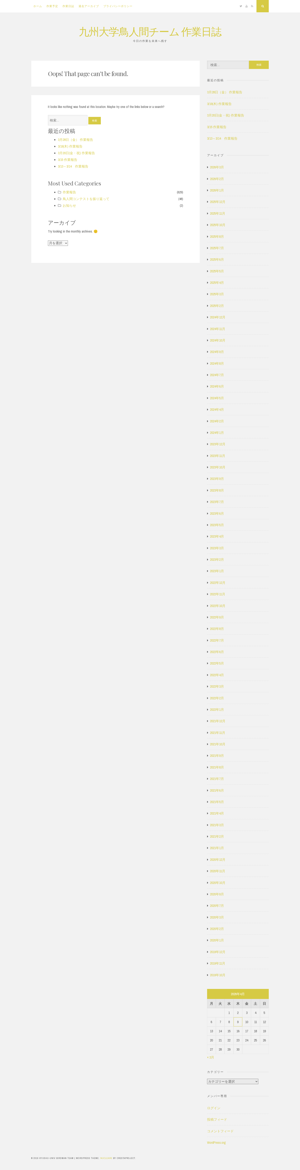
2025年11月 (217, 213)
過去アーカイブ (89, 6)
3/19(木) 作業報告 (70, 146)
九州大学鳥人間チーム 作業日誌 (150, 31)
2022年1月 (217, 709)
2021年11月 (217, 732)
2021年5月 (217, 802)
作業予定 (52, 6)
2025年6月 (217, 259)
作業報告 (69, 192)
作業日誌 (68, 6)
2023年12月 (217, 444)
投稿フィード (217, 1119)
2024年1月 (217, 432)
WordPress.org (216, 1142)
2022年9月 (217, 617)
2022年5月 (217, 663)
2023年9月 (217, 478)
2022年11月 (217, 594)
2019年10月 (217, 975)
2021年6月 (217, 790)
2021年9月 (217, 755)
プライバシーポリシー (117, 6)
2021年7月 (217, 778)
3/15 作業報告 (67, 159)
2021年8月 (217, 767)
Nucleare (106, 1158)
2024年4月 (217, 409)
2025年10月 (217, 225)
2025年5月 (217, 271)
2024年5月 (217, 398)
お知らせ (69, 205)
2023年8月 (217, 490)
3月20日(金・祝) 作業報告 (76, 153)
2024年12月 (217, 317)
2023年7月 (217, 501)
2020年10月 (217, 882)
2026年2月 (217, 178)
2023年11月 (217, 455)
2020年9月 (217, 894)
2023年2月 (217, 559)
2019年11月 (217, 963)
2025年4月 (217, 282)
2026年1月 (217, 190)
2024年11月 (217, 329)
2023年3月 (217, 548)
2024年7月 (217, 375)
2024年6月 (217, 386)
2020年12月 (217, 859)
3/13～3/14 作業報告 (73, 166)
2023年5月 (217, 525)
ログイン (213, 1108)
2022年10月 (217, 605)
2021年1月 (217, 848)
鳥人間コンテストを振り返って (86, 198)
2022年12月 (217, 582)
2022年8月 (217, 628)
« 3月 (210, 1057)
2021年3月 (217, 825)
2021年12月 (217, 721)
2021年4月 (217, 813)
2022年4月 (217, 675)
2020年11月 (217, 871)
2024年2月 (217, 421)
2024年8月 (217, 363)
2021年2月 (217, 836)
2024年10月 (217, 340)
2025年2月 (217, 305)
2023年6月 (217, 513)
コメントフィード (220, 1131)
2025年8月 (217, 236)
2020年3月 (217, 917)
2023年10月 (217, 467)
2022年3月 (217, 686)
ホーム (37, 6)
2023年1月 (217, 571)
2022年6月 (217, 651)
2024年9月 (217, 351)
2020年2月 (217, 928)
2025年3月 (217, 294)
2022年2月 (217, 698)
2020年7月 (217, 905)
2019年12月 (217, 952)
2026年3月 (217, 167)
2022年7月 (217, 640)
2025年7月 (217, 248)
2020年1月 (217, 940)
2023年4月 (217, 536)
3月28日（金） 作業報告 (75, 139)
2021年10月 (217, 744)
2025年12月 (217, 201)
